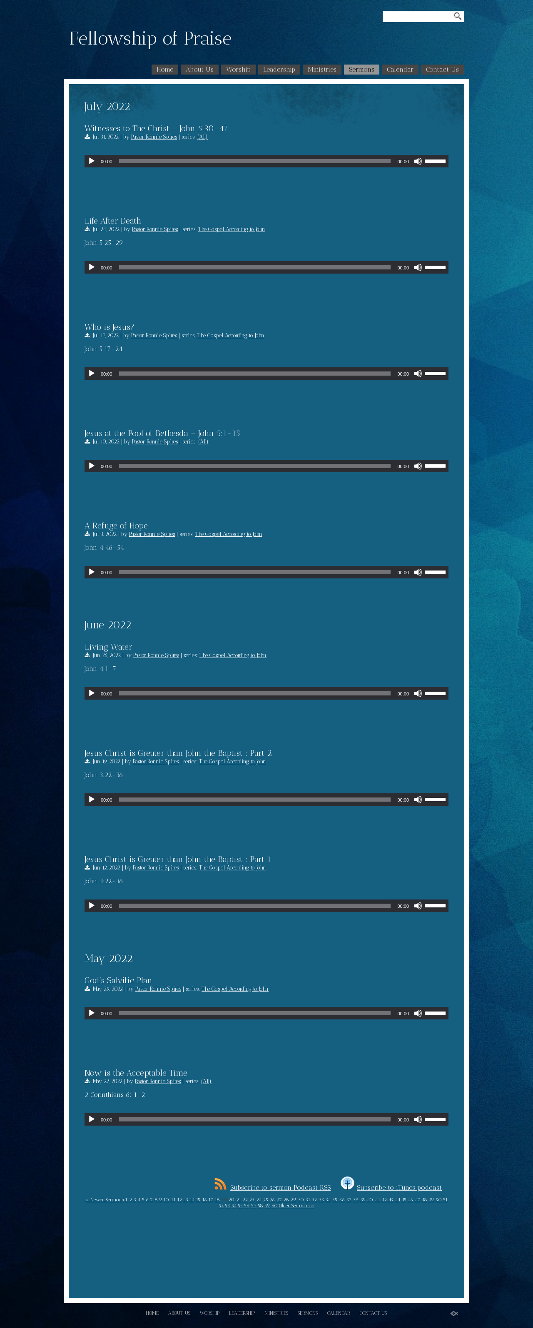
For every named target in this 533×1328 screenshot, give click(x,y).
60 (274, 1205)
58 (260, 1205)
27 (279, 1200)
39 (363, 1200)
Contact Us (442, 69)
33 (321, 1200)
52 (221, 1205)
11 (173, 1200)
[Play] (91, 161)
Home (165, 69)
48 (424, 1200)
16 (204, 1200)
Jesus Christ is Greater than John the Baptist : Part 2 (178, 753)
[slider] (255, 161)
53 (227, 1205)
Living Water (108, 647)
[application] (266, 161)
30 (301, 1200)
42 (384, 1200)
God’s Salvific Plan (118, 980)
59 (267, 1205)
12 (179, 1200)
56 (246, 1205)
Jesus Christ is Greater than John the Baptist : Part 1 (178, 859)
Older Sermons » (296, 1205)
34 (328, 1200)
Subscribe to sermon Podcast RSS (272, 1187)
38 (356, 1200)
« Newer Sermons (104, 1200)
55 (240, 1205)
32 (314, 1200)
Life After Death (113, 221)
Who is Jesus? (109, 327)
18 (217, 1200)
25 (265, 1200)
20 (231, 1200)
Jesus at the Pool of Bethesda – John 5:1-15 (162, 433)
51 (445, 1200)
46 (410, 1200)
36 (342, 1200)
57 (254, 1205)
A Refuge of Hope (116, 526)
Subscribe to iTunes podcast (391, 1187)
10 (166, 1200)
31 (307, 1200)
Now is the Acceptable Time (136, 1073)
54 (234, 1205)
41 (377, 1200)
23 (251, 1200)
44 (397, 1200)
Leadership (279, 69)
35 (334, 1200)
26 (272, 1200)
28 (286, 1200)
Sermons (361, 69)
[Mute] (418, 161)
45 (403, 1200)
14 (191, 1200)
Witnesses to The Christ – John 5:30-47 (156, 128)
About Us (200, 69)
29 (293, 1200)
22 (245, 1200)
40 (370, 1200)
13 (186, 1200)
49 (431, 1200)
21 (238, 1200)
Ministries (322, 69)
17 (210, 1200)
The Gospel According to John (231, 229)
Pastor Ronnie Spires (154, 137)
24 (259, 1200)
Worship (238, 69)
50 (439, 1200)
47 (417, 1200)
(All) (202, 137)
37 (348, 1200)
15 (198, 1200)
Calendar (400, 69)
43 (390, 1200)
